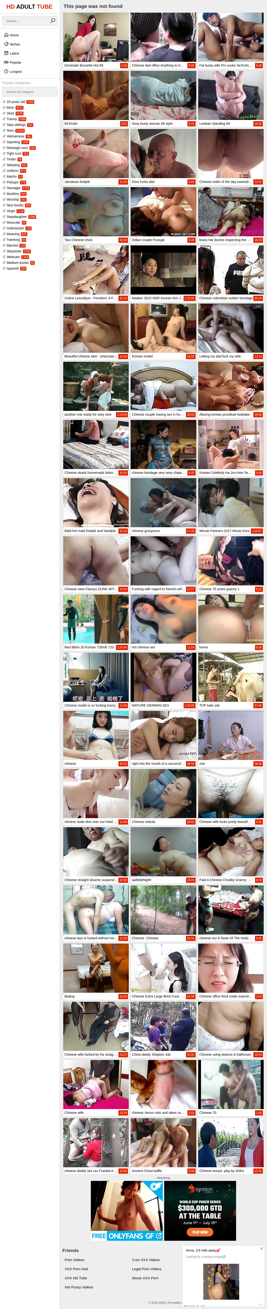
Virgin (13, 211)
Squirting (15, 142)
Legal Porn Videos (146, 1269)
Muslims (14, 194)
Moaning (14, 234)
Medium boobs (18, 263)
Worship (14, 199)
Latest (11, 53)
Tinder (12, 159)
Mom (12, 107)
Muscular (14, 222)
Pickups (14, 182)
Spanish (14, 268)
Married (14, 245)
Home (11, 35)
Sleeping (14, 165)
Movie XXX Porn (145, 1278)
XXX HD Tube (76, 1278)
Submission (17, 228)
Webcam (15, 257)
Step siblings (17, 125)
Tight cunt (15, 153)
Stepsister (16, 251)
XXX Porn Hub (76, 1269)
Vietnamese (17, 136)
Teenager (16, 188)
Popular (12, 62)
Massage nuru (19, 148)
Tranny (14, 119)
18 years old (18, 102)
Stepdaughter (19, 217)
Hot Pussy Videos (79, 1287)
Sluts (12, 113)
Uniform (14, 171)
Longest (13, 71)
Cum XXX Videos (146, 1260)
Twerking (14, 240)
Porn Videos (74, 1260)
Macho (12, 176)
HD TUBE (29, 6)
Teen (13, 130)
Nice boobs (16, 205)
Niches (12, 44)
